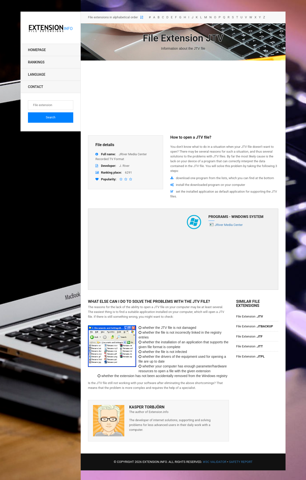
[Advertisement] (183, 98)
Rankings (36, 62)
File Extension (249, 316)
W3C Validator (214, 462)
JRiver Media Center (229, 225)
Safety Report (241, 462)
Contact (35, 87)
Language (36, 74)
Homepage (37, 50)
